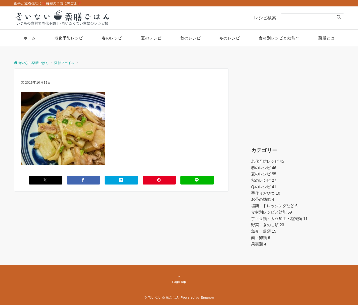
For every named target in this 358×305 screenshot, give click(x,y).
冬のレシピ (263, 187)
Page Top (179, 278)
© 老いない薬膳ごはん (162, 297)
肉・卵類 (260, 237)
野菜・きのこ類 (267, 225)
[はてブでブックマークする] (121, 180)
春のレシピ (263, 167)
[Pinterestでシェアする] (159, 180)
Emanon (207, 297)
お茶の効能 (262, 199)
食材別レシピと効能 (271, 212)
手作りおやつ (265, 193)
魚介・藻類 (263, 231)
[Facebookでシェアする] (83, 180)
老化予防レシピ (267, 161)
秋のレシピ (263, 180)
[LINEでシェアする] (197, 180)
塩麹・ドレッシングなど (274, 206)
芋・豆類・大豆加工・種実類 (279, 218)
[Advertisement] (297, 103)
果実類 (258, 244)
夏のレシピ (263, 174)
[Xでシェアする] (45, 180)
